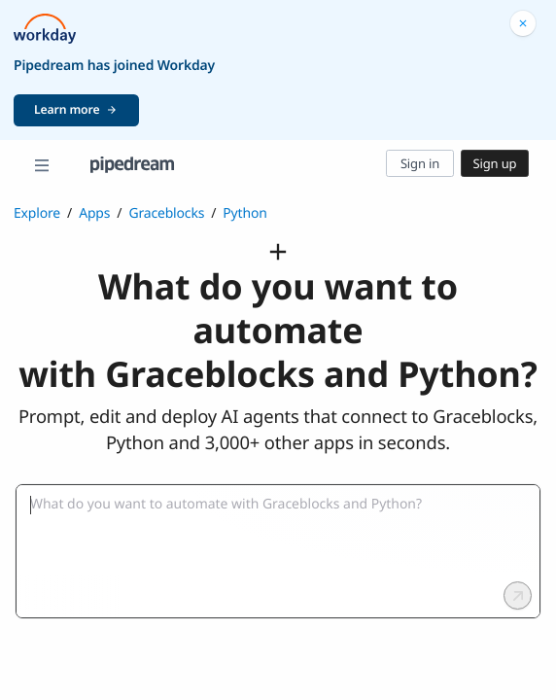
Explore (37, 213)
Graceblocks (166, 213)
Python (244, 213)
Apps (94, 213)
